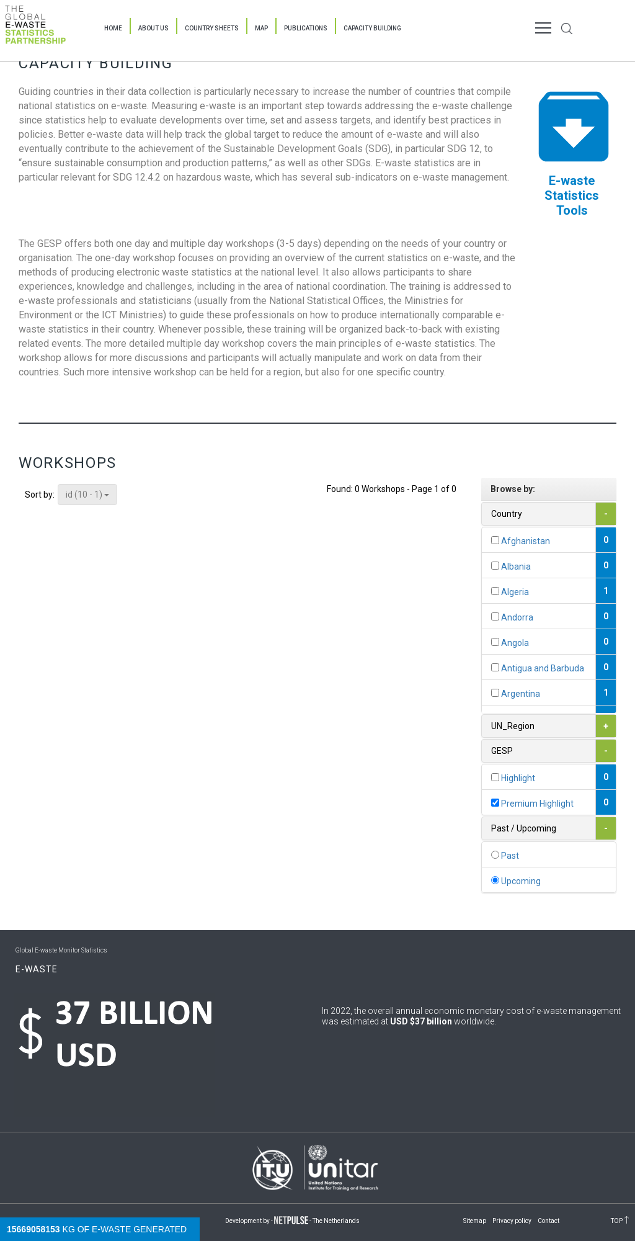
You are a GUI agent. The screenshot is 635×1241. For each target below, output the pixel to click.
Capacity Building (372, 28)
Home (113, 28)
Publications (305, 28)
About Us (153, 28)
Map (261, 28)
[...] (495, 540)
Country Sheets (212, 28)
